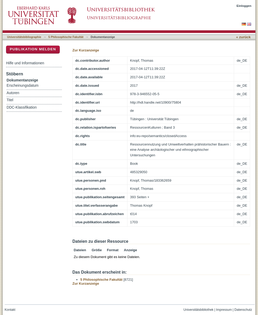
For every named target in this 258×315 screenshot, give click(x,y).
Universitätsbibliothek (198, 310)
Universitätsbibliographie (24, 36)
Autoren (13, 93)
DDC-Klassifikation (22, 107)
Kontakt (10, 310)
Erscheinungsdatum (22, 86)
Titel (10, 100)
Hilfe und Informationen (25, 63)
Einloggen (244, 5)
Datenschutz (243, 310)
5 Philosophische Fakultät (65, 36)
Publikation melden (33, 49)
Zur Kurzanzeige (85, 50)
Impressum (224, 310)
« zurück (243, 37)
